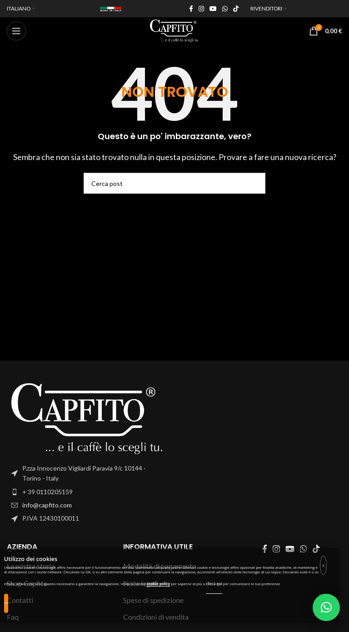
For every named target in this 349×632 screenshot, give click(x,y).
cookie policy (158, 583)
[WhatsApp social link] (224, 9)
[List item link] (87, 492)
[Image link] (87, 417)
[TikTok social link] (235, 9)
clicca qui (214, 583)
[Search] (174, 183)
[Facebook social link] (191, 9)
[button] (326, 607)
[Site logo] (174, 29)
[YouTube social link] (213, 9)
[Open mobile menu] (16, 31)
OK (6, 603)
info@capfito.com (47, 505)
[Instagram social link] (201, 9)
